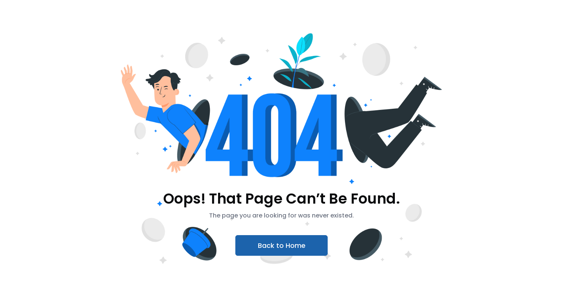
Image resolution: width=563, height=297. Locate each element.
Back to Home (282, 245)
